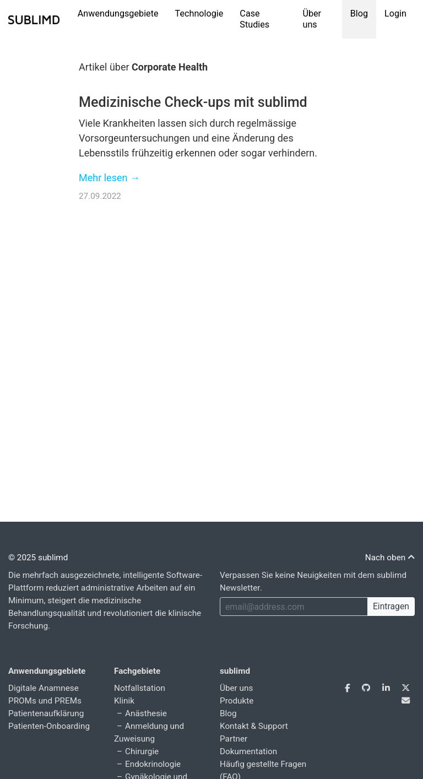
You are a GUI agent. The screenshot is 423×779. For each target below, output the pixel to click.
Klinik (124, 701)
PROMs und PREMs (45, 701)
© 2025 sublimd (38, 557)
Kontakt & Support (254, 726)
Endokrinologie (153, 764)
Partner (233, 739)
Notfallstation (139, 688)
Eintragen (391, 606)
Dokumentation (248, 751)
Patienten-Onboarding (49, 726)
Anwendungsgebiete (118, 13)
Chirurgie (142, 751)
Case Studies (254, 19)
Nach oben (390, 557)
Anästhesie (146, 713)
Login (395, 13)
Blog (359, 13)
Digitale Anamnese (43, 688)
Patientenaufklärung (46, 713)
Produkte (236, 701)
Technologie (199, 13)
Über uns (311, 19)
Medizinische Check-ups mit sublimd (193, 102)
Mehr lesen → (109, 177)
